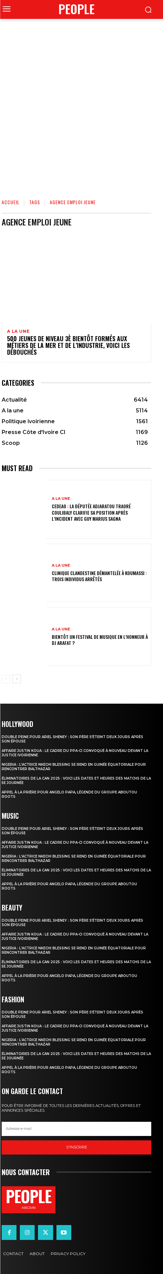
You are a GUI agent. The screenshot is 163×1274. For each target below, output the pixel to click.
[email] (76, 1129)
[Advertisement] (81, 104)
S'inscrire (76, 1147)
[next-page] (16, 679)
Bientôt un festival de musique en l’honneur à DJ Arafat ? (100, 639)
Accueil (10, 202)
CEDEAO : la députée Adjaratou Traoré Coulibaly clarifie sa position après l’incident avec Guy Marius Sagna (91, 512)
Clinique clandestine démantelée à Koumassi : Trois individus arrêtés (99, 575)
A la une (18, 331)
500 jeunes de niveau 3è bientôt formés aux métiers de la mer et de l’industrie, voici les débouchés (68, 345)
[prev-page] (6, 679)
